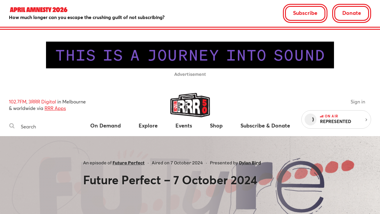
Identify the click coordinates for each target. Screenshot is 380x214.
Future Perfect (129, 163)
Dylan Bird (250, 163)
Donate (351, 12)
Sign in (358, 101)
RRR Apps (55, 108)
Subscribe (305, 12)
